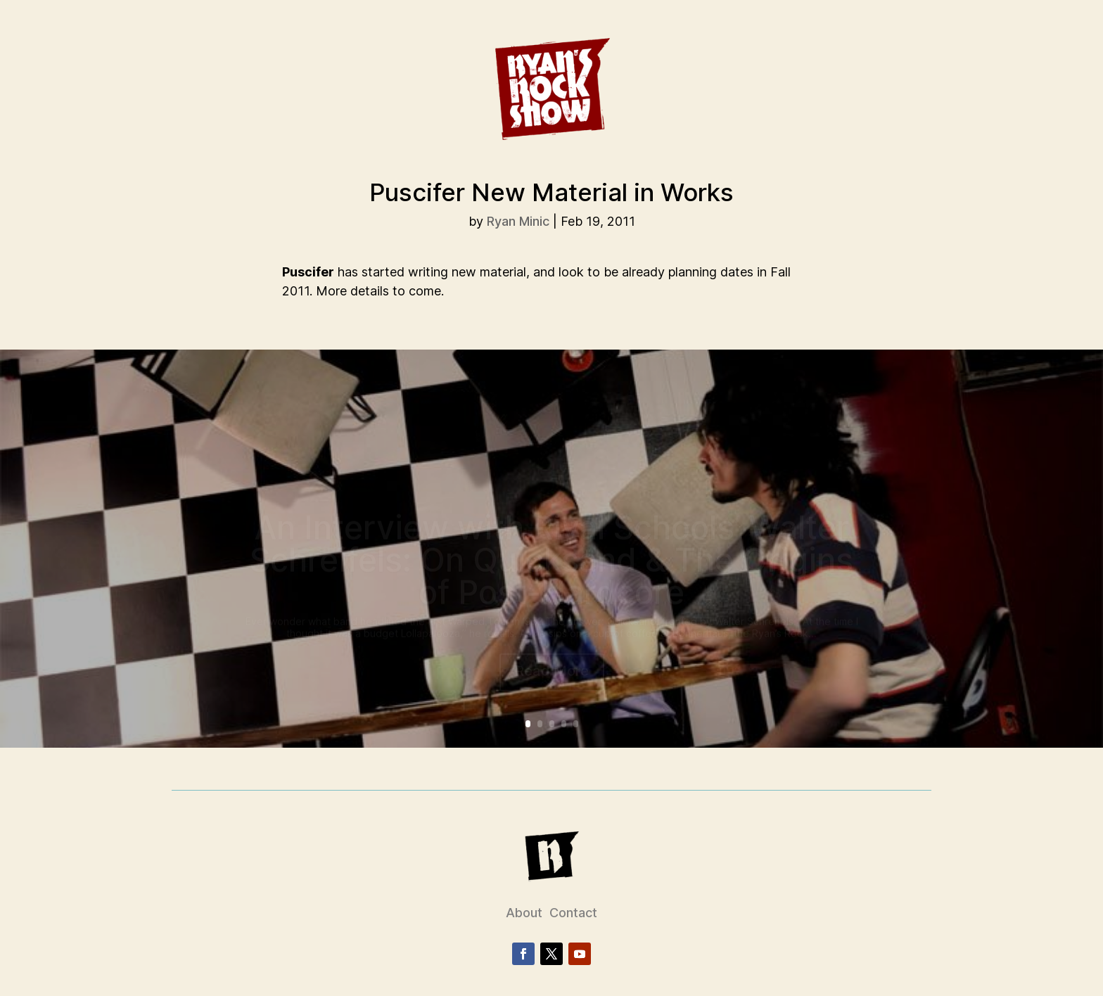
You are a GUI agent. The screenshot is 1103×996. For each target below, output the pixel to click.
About (524, 912)
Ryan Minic (518, 221)
